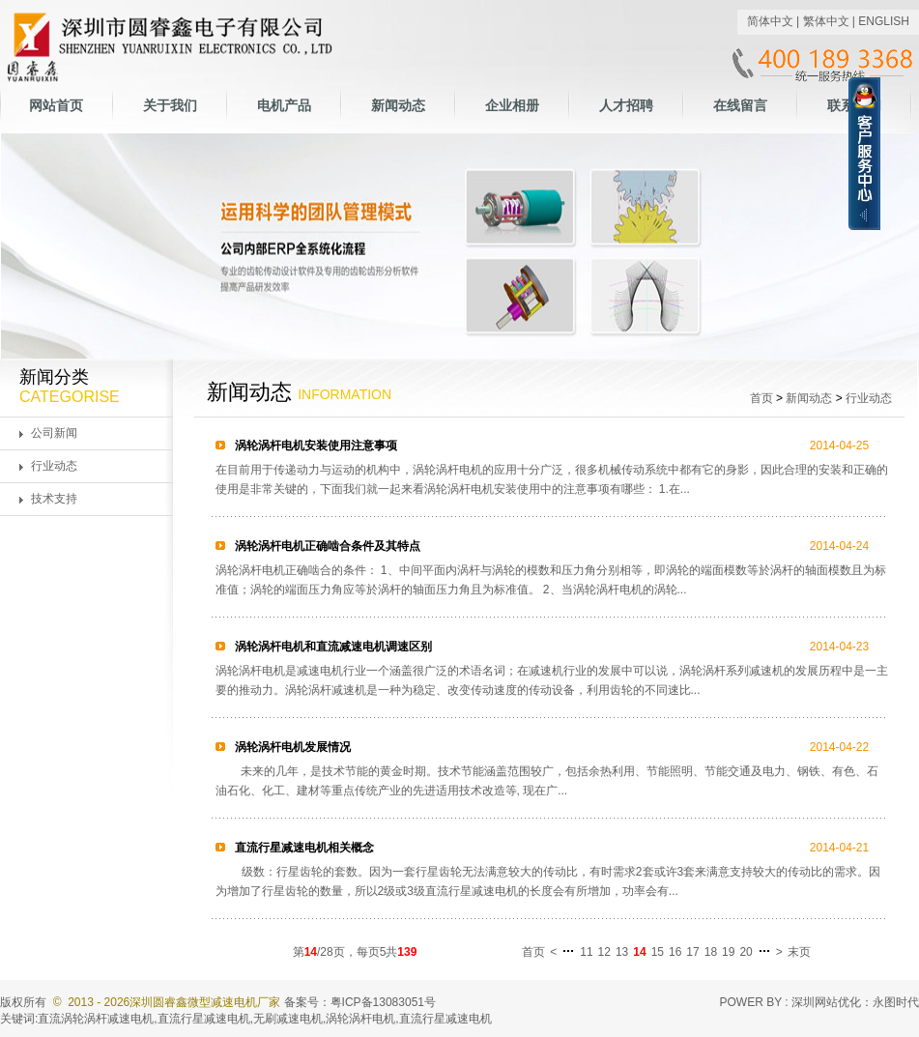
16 (675, 952)
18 (710, 952)
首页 (761, 398)
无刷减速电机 (288, 1018)
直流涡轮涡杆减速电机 (96, 1018)
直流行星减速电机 (204, 1018)
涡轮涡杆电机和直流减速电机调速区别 (332, 646)
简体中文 (770, 21)
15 (657, 952)
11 (586, 952)
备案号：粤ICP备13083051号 (360, 1002)
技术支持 (54, 498)
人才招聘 (626, 105)
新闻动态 (398, 105)
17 (692, 952)
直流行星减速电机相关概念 (303, 847)
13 (622, 952)
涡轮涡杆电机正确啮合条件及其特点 (326, 546)
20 (745, 952)
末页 (799, 952)
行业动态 (54, 466)
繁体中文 (826, 21)
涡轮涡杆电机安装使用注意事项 (314, 445)
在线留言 (740, 105)
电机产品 (284, 105)
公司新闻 (54, 433)
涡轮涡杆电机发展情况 (291, 747)
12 (604, 952)
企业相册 (512, 105)
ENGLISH (883, 21)
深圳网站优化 (826, 1002)
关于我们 (170, 105)
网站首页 (56, 105)
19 (728, 952)
